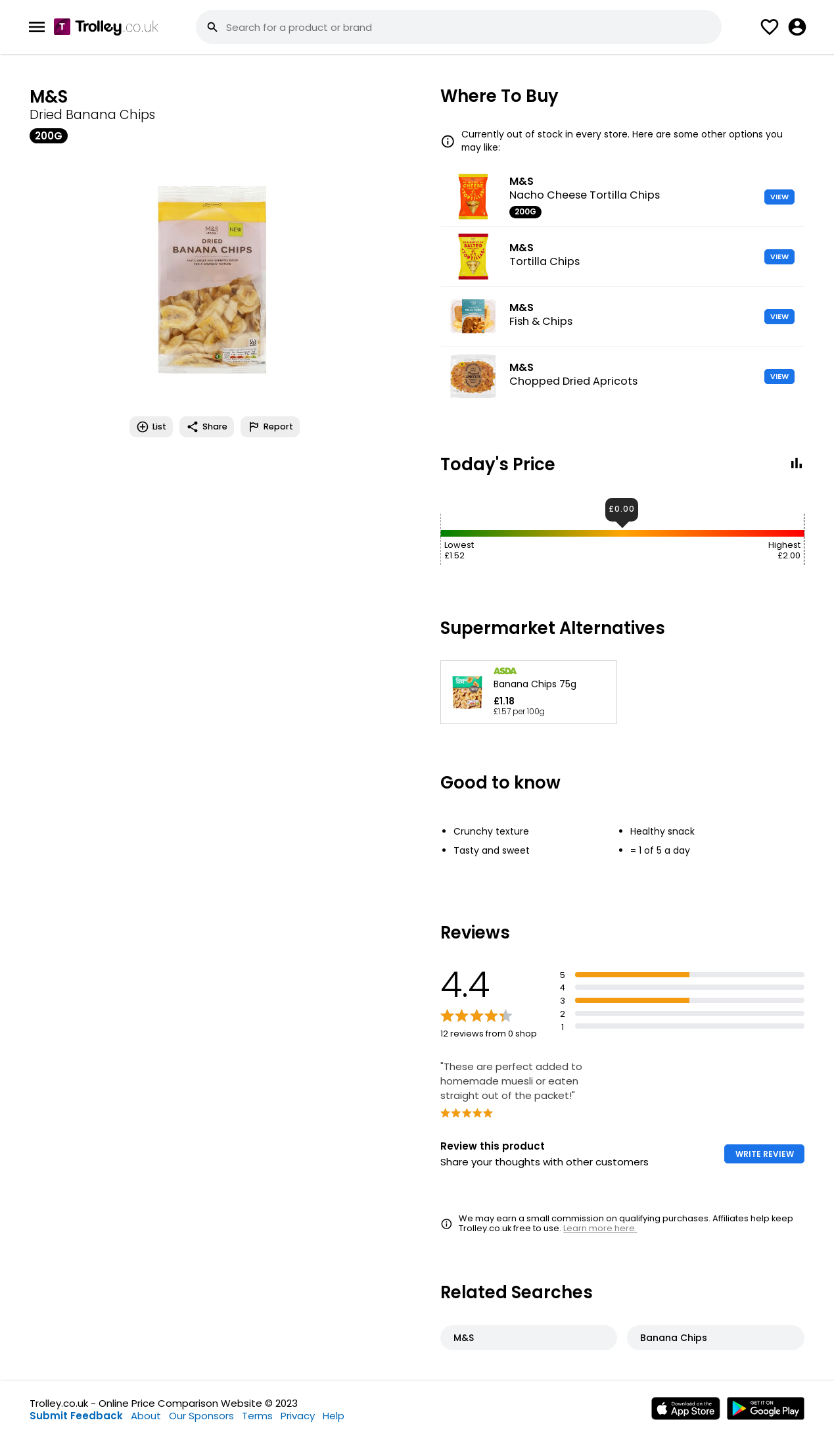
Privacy (298, 1416)
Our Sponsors (201, 1416)
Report (270, 426)
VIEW (779, 196)
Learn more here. (600, 1228)
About (146, 1416)
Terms (257, 1416)
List (151, 426)
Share (206, 426)
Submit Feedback (76, 1416)
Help (333, 1416)
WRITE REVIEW (764, 1153)
